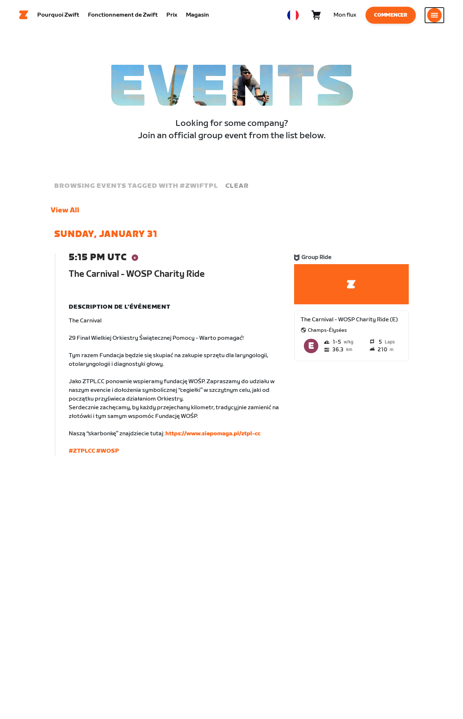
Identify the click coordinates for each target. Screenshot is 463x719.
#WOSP (107, 453)
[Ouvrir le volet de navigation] (434, 16)
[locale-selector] (293, 16)
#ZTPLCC (82, 453)
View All (65, 212)
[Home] (24, 16)
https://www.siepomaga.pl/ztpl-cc (212, 435)
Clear (237, 188)
